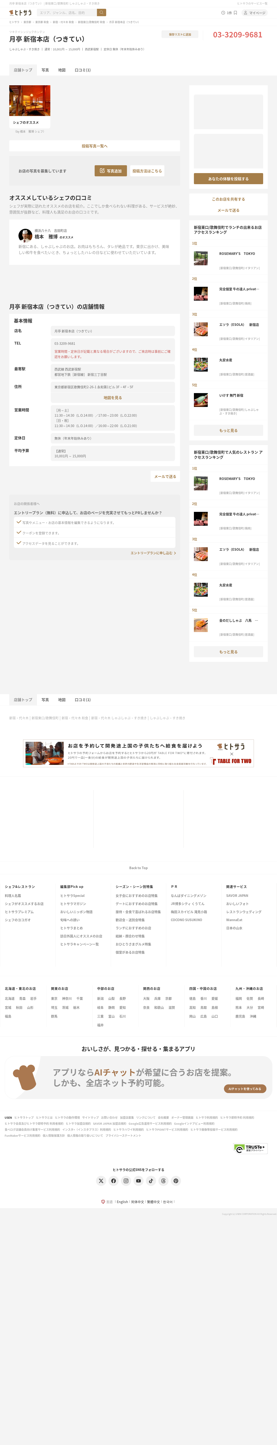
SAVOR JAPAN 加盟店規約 (109, 1123)
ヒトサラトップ (24, 1117)
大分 (250, 1007)
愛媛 (214, 998)
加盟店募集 (127, 1117)
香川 (203, 998)
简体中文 (137, 1201)
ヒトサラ (14, 22)
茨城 (65, 1007)
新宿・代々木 (19, 717)
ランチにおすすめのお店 (133, 928)
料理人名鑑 (13, 896)
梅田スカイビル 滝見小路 (189, 912)
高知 (192, 1007)
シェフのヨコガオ (18, 920)
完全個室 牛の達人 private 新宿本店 (238, 289)
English (122, 1201)
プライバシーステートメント (123, 1135)
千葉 (79, 998)
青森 (22, 998)
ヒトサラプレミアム (19, 912)
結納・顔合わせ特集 (130, 936)
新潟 (100, 998)
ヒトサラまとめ (71, 928)
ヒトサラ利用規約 (207, 1117)
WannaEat (234, 920)
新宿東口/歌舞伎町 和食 (91, 22)
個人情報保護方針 (54, 1135)
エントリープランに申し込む (151, 552)
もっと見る (228, 430)
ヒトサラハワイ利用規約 (128, 1129)
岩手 (33, 998)
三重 (100, 1016)
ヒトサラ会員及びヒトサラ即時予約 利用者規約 (34, 1123)
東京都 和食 (42, 22)
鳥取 (203, 1007)
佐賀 (250, 998)
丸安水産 (227, 360)
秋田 (19, 1007)
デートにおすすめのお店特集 (137, 904)
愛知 (122, 1007)
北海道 (10, 998)
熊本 (238, 1007)
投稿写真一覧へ (95, 146)
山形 (30, 1007)
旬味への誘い (70, 920)
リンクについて (146, 1117)
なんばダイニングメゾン (188, 896)
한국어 (168, 1201)
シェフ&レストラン (20, 886)
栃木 (76, 1007)
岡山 (192, 1016)
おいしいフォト (237, 904)
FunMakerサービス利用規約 (22, 1135)
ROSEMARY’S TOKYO (237, 253)
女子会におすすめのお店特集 (137, 896)
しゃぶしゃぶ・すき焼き (24, 49)
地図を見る (113, 397)
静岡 (111, 1007)
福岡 (238, 998)
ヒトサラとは (44, 1117)
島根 (214, 1007)
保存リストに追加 (180, 34)
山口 (214, 1016)
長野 (122, 998)
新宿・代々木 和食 (63, 22)
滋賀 (172, 1007)
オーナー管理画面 (182, 1117)
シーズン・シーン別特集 (134, 886)
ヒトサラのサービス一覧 (252, 3)
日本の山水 (234, 928)
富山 (111, 1016)
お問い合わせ (109, 1117)
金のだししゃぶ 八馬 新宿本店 (238, 620)
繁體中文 (153, 1201)
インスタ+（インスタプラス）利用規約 (86, 1129)
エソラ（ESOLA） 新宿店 (239, 324)
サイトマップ (90, 1117)
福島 (8, 1016)
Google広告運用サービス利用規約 (150, 1123)
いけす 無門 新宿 (231, 395)
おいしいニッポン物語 (76, 912)
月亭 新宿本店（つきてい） (48, 38)
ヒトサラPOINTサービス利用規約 (167, 1129)
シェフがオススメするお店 (24, 904)
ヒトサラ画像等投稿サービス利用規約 (214, 1129)
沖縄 (253, 1016)
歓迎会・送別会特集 (130, 920)
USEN (8, 1117)
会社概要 (163, 1117)
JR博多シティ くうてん (188, 904)
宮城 (8, 1007)
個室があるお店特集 (130, 952)
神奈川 (67, 998)
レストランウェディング (244, 912)
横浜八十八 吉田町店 (51, 230)
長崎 (261, 998)
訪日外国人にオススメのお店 (81, 936)
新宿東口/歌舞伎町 (45, 717)
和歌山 (159, 1007)
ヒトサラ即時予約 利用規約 (237, 1117)
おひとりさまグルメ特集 (133, 944)
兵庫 (157, 998)
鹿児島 (240, 1016)
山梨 (111, 998)
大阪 (146, 998)
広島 (203, 1016)
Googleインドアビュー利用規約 (194, 1123)
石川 (122, 1016)
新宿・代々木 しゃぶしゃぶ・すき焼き (119, 717)
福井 (100, 1025)
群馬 (54, 1016)
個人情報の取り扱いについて (85, 1135)
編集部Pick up (72, 886)
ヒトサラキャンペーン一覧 (79, 944)
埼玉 (54, 1007)
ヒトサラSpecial (72, 896)
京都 (168, 998)
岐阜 (100, 1007)
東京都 (27, 22)
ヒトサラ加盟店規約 (78, 1123)
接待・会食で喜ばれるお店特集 (138, 912)
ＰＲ (174, 886)
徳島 (192, 998)
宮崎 (261, 1007)
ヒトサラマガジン (73, 904)
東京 (54, 998)
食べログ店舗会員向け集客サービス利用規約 (32, 1129)
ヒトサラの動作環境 (67, 1117)
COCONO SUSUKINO (186, 920)
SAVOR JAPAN (237, 896)
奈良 (146, 1007)
